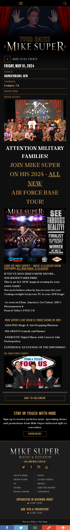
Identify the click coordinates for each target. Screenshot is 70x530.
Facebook (7, 527)
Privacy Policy (30, 521)
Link (49, 527)
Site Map (43, 521)
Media (41, 483)
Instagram (38, 467)
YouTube (46, 467)
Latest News (45, 479)
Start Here (36, 503)
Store (17, 487)
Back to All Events (20, 59)
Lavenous (43, 491)
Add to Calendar (35, 398)
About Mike (21, 475)
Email (35, 527)
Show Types (21, 479)
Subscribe (35, 433)
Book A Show (21, 491)
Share (63, 527)
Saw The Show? (46, 487)
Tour (40, 475)
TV (15, 483)
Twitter (21, 527)
